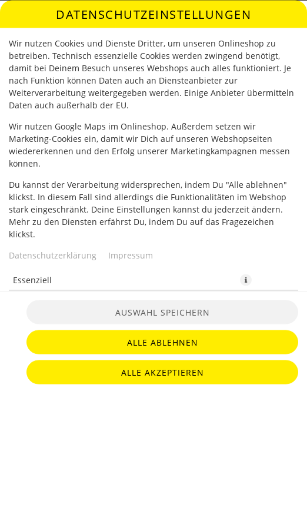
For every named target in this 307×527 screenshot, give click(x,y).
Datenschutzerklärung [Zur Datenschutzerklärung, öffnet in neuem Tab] (52, 254)
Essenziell (32, 279)
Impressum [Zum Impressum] (130, 254)
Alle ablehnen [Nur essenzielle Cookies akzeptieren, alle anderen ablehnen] (162, 342)
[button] (246, 280)
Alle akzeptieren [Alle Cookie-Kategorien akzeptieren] (162, 372)
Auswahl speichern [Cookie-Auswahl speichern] (162, 312)
